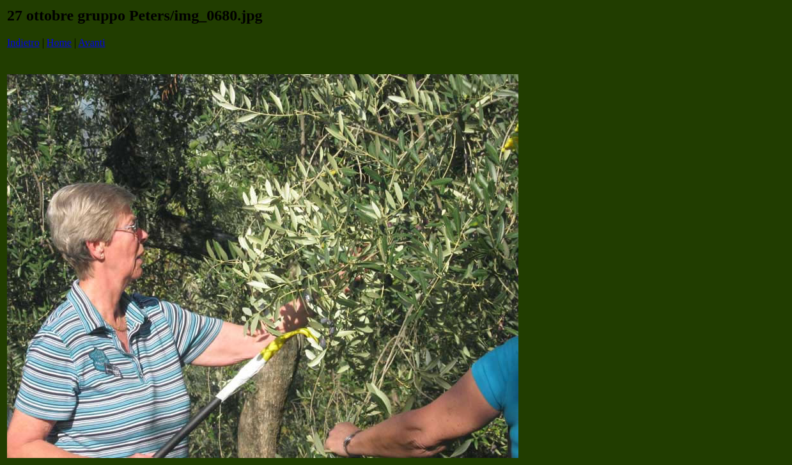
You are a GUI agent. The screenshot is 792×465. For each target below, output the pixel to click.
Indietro (23, 42)
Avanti (91, 42)
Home (59, 42)
